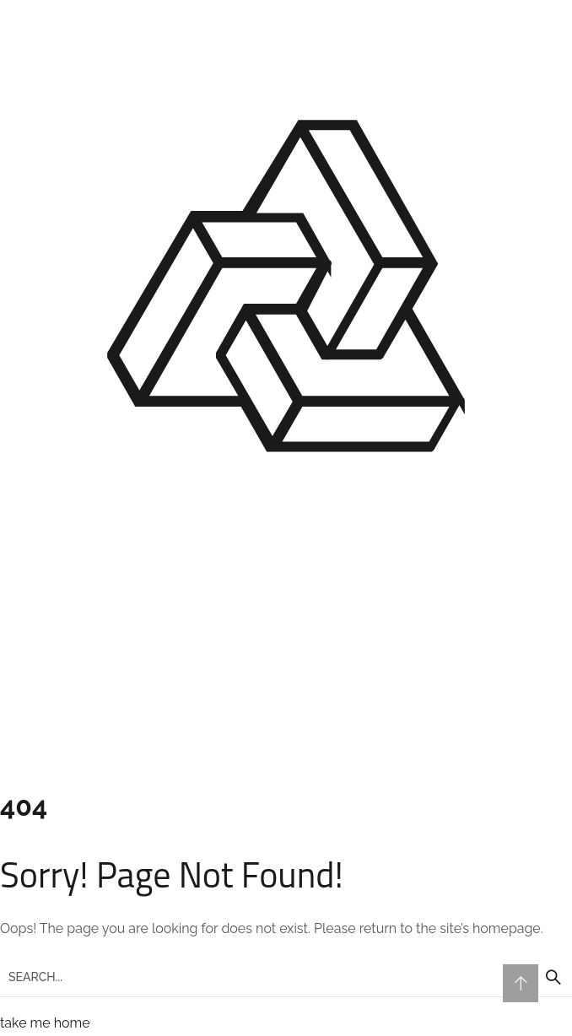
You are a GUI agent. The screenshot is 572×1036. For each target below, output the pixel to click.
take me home (45, 1023)
